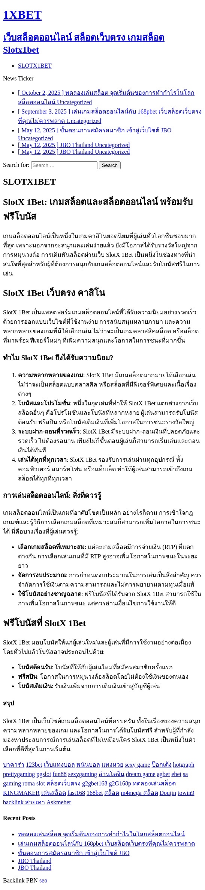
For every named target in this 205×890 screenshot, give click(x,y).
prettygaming (19, 774)
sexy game (137, 764)
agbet (163, 774)
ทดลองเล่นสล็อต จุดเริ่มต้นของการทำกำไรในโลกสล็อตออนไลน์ (101, 834)
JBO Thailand (34, 861)
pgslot (43, 774)
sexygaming (82, 774)
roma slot (33, 783)
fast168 (76, 793)
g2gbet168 (95, 783)
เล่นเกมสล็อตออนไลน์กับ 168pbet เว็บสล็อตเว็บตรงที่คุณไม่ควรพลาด (106, 843)
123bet (34, 764)
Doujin (168, 793)
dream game (141, 774)
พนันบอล (88, 764)
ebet (176, 774)
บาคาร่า (13, 764)
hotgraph (184, 764)
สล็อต (111, 793)
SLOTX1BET (35, 65)
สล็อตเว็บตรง (63, 783)
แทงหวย (112, 764)
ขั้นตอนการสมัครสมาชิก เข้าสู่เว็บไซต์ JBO (73, 853)
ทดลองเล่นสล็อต (154, 783)
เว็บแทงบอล (59, 764)
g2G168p (120, 783)
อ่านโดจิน (111, 774)
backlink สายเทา (24, 802)
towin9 (186, 793)
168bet (95, 793)
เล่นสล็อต (53, 793)
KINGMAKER (21, 793)
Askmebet (58, 802)
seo (43, 880)
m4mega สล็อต (139, 793)
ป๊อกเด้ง (162, 764)
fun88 (59, 774)
